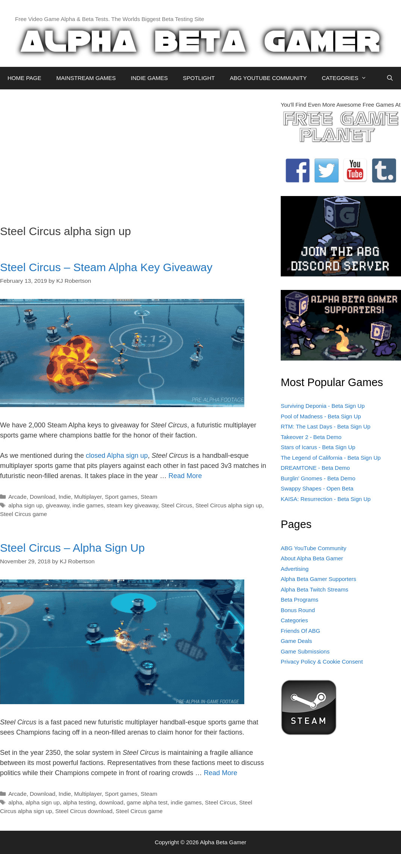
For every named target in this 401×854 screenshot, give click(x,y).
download (111, 802)
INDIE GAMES (149, 78)
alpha (15, 802)
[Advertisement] (134, 153)
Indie (65, 496)
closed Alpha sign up (117, 455)
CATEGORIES (348, 78)
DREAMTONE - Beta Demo (315, 468)
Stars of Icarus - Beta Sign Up (318, 447)
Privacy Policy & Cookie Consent (322, 661)
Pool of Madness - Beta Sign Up (321, 416)
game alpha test (147, 802)
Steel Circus (176, 505)
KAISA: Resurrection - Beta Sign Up (326, 499)
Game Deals (296, 641)
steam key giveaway (132, 505)
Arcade (17, 496)
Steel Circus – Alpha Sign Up (72, 548)
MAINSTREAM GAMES (86, 78)
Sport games (121, 496)
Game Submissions (305, 651)
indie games (88, 505)
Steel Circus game (23, 514)
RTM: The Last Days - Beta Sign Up (326, 426)
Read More (185, 476)
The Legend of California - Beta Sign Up (331, 457)
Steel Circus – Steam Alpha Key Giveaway (106, 267)
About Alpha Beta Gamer (312, 558)
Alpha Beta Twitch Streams (314, 589)
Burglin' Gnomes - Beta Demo (318, 478)
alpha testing (79, 802)
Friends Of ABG (300, 631)
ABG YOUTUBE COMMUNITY (268, 78)
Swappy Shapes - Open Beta (317, 488)
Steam (149, 496)
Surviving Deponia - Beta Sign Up (323, 406)
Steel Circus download (83, 811)
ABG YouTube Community (314, 548)
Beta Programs (299, 599)
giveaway (58, 505)
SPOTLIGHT (199, 78)
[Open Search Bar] (390, 78)
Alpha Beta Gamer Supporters (318, 579)
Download (42, 496)
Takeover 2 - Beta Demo (311, 437)
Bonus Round (298, 610)
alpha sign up (25, 505)
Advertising (295, 569)
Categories (294, 620)
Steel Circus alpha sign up (228, 505)
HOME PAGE (24, 78)
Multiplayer (87, 496)
